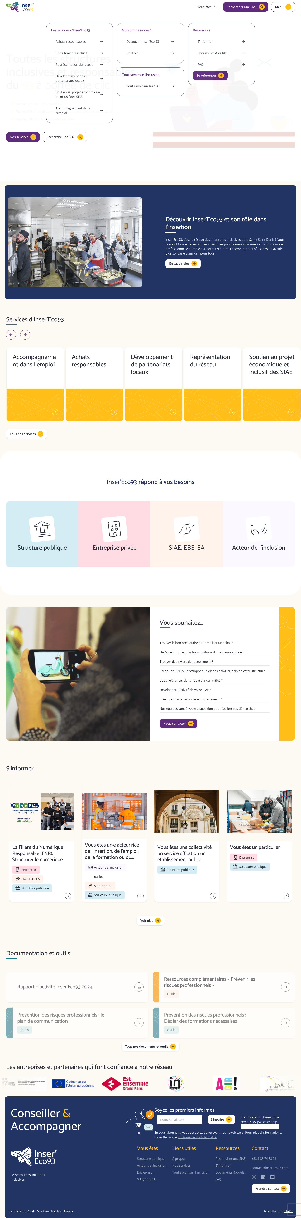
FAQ (218, 1179)
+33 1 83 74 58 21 (264, 1158)
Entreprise (144, 1172)
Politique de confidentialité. (197, 1137)
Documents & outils (230, 1172)
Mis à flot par (278, 1211)
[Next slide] (25, 334)
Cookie (69, 1211)
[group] (35, 384)
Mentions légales (49, 1211)
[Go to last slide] (11, 334)
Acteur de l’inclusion (151, 1165)
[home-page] (20, 7)
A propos (179, 1158)
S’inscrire (221, 1119)
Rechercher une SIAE (231, 1158)
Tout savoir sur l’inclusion (190, 1172)
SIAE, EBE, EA (146, 1179)
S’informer (223, 1165)
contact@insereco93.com (270, 1168)
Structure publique (151, 1158)
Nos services (181, 1165)
